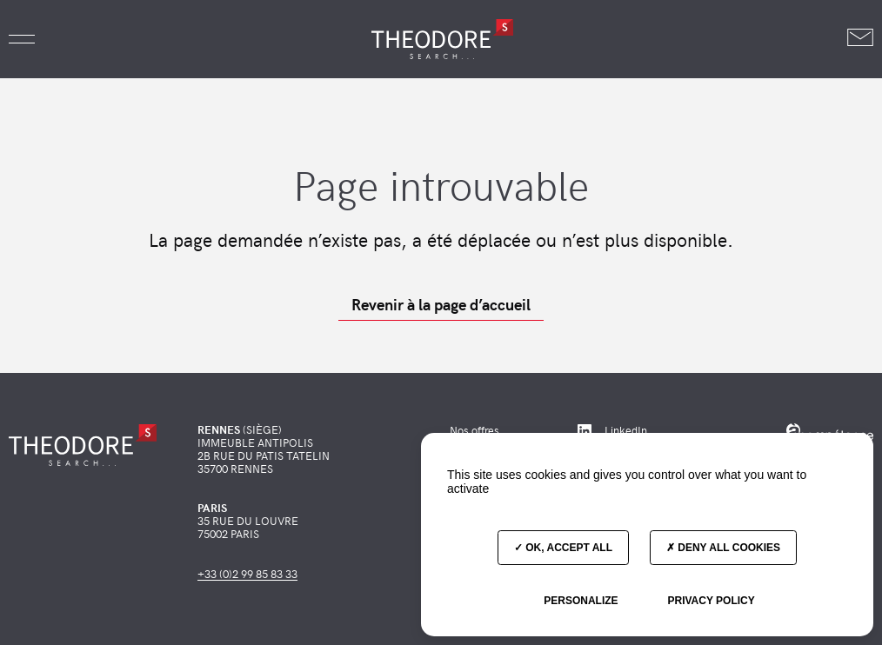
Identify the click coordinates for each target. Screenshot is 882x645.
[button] (22, 39)
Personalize (581, 601)
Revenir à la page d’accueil (441, 304)
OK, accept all (563, 548)
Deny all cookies (723, 548)
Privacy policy (710, 601)
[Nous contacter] (860, 39)
